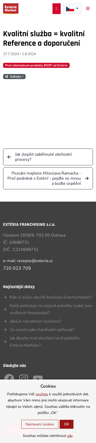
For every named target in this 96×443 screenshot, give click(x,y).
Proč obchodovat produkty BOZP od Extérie (36, 65)
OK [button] (66, 424)
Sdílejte (13, 77)
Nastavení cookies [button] (40, 424)
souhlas (42, 394)
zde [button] (69, 435)
